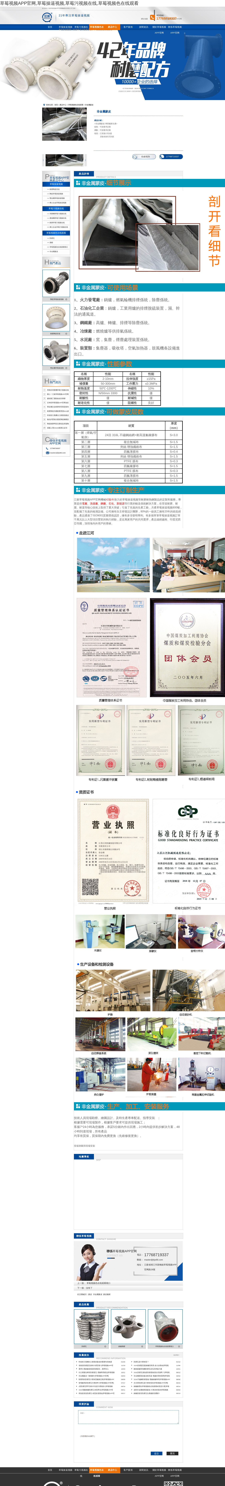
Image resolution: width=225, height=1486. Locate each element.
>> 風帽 (50, 242)
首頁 (56, 105)
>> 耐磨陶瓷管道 (53, 189)
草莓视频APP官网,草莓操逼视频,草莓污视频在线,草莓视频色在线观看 (69, 3)
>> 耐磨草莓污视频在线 (55, 223)
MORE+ (176, 1355)
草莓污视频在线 (56, 208)
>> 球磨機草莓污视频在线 (56, 214)
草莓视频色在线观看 (75, 105)
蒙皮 (90, 1294)
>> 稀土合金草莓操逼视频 (56, 203)
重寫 (172, 1453)
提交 (156, 1453)
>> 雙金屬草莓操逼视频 (55, 198)
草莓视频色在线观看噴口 (98, 1283)
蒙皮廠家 (107, 1294)
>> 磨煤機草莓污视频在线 (56, 218)
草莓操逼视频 (56, 184)
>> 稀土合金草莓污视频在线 (57, 227)
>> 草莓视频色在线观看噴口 (57, 247)
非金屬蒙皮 (97, 1294)
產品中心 (63, 105)
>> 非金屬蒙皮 (52, 251)
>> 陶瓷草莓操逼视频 (55, 194)
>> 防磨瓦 (50, 238)
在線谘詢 (145, 156)
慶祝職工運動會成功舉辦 (56, 398)
